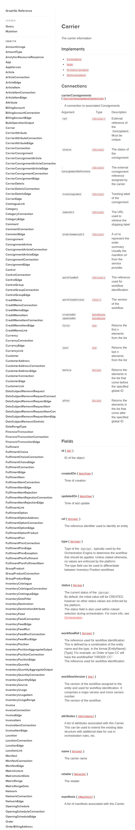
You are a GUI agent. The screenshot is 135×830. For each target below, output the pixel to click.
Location (11, 735)
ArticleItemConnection (20, 92)
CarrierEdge (14, 199)
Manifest (11, 756)
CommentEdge (15, 234)
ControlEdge (14, 280)
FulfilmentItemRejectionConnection (29, 497)
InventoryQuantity (17, 664)
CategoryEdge (15, 219)
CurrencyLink (14, 351)
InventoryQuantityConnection (25, 675)
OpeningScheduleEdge (21, 816)
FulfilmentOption (17, 513)
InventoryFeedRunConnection (25, 634)
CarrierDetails (15, 183)
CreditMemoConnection (21, 305)
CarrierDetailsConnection (23, 189)
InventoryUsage (16, 690)
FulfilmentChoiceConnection (24, 457)
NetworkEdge (15, 801)
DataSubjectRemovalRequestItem (28, 406)
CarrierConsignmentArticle (24, 158)
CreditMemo (14, 300)
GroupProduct (15, 568)
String (96, 370)
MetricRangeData (17, 786)
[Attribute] (86, 716)
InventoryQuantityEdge (21, 680)
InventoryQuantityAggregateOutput (29, 670)
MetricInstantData (17, 776)
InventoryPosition (17, 644)
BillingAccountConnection (23, 113)
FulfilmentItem (15, 477)
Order (9, 821)
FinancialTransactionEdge (23, 442)
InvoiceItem (13, 720)
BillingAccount (15, 108)
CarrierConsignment (19, 153)
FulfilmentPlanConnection (23, 543)
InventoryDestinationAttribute (25, 609)
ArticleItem (13, 87)
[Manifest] (85, 797)
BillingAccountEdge (18, 118)
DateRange (98, 314)
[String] (98, 149)
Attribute (11, 102)
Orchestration (73, 617)
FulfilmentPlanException (22, 553)
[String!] (98, 119)
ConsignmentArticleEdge (22, 254)
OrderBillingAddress (19, 827)
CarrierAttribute (16, 133)
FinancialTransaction (19, 432)
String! (73, 519)
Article (10, 72)
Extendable (74, 59)
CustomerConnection (20, 376)
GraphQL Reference (19, 11)
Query (10, 26)
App (8, 62)
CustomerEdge (15, 381)
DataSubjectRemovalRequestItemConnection (36, 411)
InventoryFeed (15, 614)
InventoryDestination (19, 604)
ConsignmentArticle (19, 244)
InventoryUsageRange (20, 700)
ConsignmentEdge (18, 264)
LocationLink (14, 751)
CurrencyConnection (19, 340)
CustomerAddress (18, 361)
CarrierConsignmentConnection (27, 173)
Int (94, 325)
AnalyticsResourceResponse (25, 57)
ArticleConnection (18, 77)
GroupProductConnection (22, 573)
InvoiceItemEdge (17, 730)
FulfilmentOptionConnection (24, 523)
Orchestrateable (77, 70)
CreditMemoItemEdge (20, 325)
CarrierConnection (18, 148)
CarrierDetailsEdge (18, 194)
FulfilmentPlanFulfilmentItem (25, 563)
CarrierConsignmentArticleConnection (31, 163)
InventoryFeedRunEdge (21, 639)
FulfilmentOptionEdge (20, 528)
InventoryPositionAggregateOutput (29, 649)
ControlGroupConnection (22, 290)
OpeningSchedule (17, 806)
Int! (91, 677)
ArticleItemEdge (16, 97)
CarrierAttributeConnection (24, 138)
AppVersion (13, 67)
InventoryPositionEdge (21, 659)
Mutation (11, 31)
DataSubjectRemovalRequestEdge (28, 401)
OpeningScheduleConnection (25, 811)
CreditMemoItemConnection (24, 320)
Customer (12, 356)
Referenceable (76, 75)
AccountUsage (15, 47)
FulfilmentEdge (16, 472)
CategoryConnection (19, 214)
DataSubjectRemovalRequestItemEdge (31, 416)
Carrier (10, 128)
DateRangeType (16, 427)
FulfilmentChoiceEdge (20, 462)
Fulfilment (12, 447)
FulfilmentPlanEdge (18, 548)
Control (10, 270)
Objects (11, 41)
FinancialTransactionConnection (27, 437)
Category (12, 209)
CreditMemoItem (17, 315)
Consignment (14, 239)
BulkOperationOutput (20, 123)
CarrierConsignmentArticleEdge (27, 168)
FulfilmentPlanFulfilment (22, 558)
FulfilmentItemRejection (21, 492)
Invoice (10, 705)
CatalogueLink (15, 204)
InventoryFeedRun (18, 629)
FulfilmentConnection (20, 467)
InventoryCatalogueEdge (22, 594)
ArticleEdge (13, 82)
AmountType (14, 52)
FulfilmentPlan (15, 538)
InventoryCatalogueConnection (26, 589)
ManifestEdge (15, 766)
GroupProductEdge (18, 578)
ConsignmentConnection (22, 259)
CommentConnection (20, 229)
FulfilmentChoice (17, 452)
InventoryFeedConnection (23, 619)
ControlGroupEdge (18, 295)
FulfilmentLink (15, 508)
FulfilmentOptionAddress (22, 518)
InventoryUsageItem (19, 695)
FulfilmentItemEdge (18, 487)
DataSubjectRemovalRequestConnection (33, 396)
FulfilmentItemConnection (23, 482)
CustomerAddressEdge (21, 371)
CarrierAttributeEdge (20, 143)
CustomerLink (15, 386)
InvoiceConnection (18, 710)
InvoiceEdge (14, 715)
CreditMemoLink (16, 330)
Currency (12, 335)
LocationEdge (15, 746)
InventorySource (17, 685)
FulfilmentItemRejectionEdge (25, 502)
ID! (69, 451)
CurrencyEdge (15, 345)
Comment (12, 224)
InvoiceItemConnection (21, 725)
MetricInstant (14, 771)
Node (70, 64)
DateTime (84, 473)
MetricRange (14, 781)
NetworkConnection (19, 796)
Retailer (80, 774)
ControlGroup (15, 285)
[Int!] (96, 300)
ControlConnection (18, 275)
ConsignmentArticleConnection (26, 249)
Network (11, 791)
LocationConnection (19, 740)
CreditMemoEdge (17, 310)
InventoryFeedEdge (18, 624)
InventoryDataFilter (18, 599)
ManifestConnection (19, 761)
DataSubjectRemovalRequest (25, 391)
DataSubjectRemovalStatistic (25, 421)
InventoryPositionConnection (25, 654)
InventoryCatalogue (19, 583)
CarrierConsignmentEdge (22, 178)
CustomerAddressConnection (25, 366)
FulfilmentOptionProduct (22, 533)
